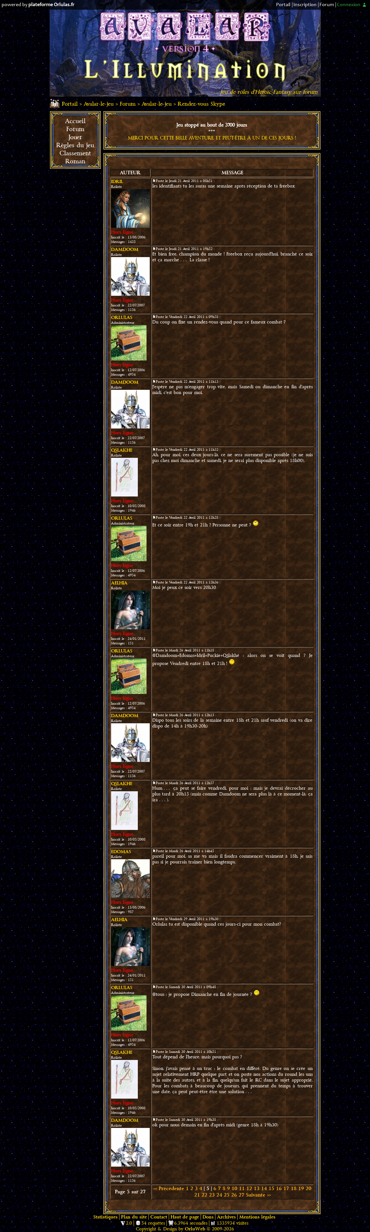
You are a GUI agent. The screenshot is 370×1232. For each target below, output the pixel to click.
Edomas (121, 851)
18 (294, 1189)
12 (249, 1189)
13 (257, 1189)
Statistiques (105, 1217)
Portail (283, 4)
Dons (208, 1217)
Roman (75, 161)
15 (271, 1189)
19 (301, 1189)
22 (204, 1195)
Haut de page (185, 1217)
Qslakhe (121, 450)
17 (286, 1189)
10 (234, 1189)
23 (212, 1195)
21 (197, 1195)
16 (279, 1189)
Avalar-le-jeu (99, 104)
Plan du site (134, 1217)
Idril (117, 181)
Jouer (75, 137)
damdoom (124, 249)
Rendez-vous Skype (201, 104)
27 (241, 1195)
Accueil (75, 121)
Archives (226, 1217)
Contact (158, 1217)
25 (227, 1195)
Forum (326, 4)
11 (242, 1189)
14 (264, 1189)
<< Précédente (168, 1189)
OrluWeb (195, 1229)
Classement (75, 153)
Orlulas (121, 317)
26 (234, 1195)
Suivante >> (258, 1195)
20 (308, 1189)
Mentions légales (257, 1217)
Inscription (305, 4)
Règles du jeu (75, 145)
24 (219, 1195)
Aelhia (119, 583)
